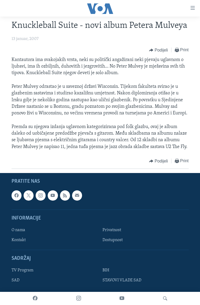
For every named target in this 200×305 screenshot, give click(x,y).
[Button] (158, 50)
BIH (105, 270)
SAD (15, 280)
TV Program (22, 270)
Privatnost (111, 230)
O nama (18, 230)
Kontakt (19, 240)
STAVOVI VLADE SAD (121, 280)
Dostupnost (112, 240)
